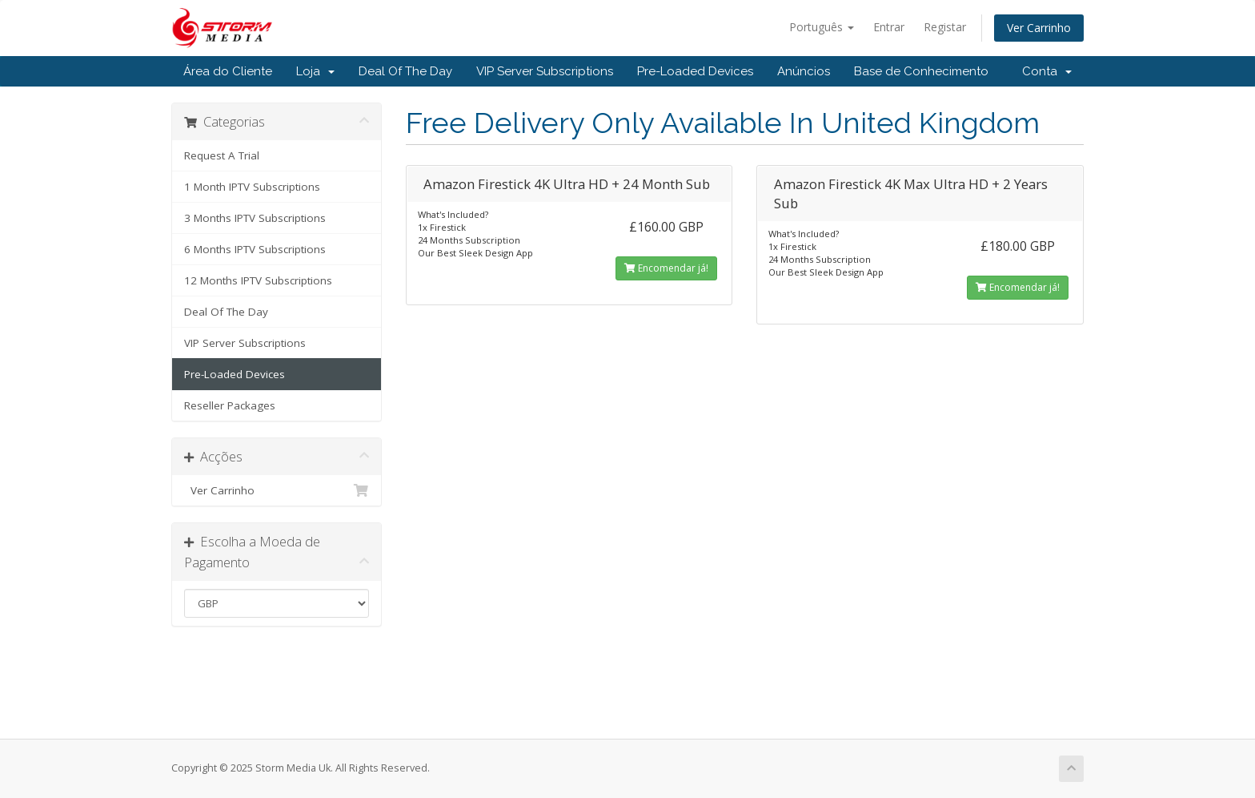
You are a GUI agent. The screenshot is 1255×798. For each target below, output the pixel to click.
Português (821, 26)
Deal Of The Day (405, 71)
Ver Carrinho (1039, 27)
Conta (1047, 71)
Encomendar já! (666, 268)
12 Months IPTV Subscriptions (258, 280)
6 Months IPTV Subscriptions (255, 249)
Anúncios (803, 71)
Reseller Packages (229, 405)
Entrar (888, 26)
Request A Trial (221, 155)
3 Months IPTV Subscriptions (255, 218)
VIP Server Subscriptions (544, 71)
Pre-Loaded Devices (695, 71)
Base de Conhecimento (921, 71)
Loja (315, 71)
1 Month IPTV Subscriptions (252, 186)
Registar (945, 26)
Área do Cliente (227, 71)
